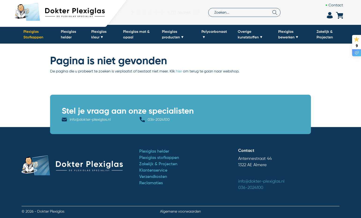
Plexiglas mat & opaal (136, 34)
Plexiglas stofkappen (159, 157)
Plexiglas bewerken (286, 34)
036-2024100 (159, 119)
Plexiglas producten (171, 34)
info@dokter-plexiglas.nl (90, 119)
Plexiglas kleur (98, 34)
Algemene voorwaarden (180, 211)
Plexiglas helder (68, 34)
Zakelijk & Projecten (325, 34)
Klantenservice (153, 170)
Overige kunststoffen (248, 34)
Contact (335, 5)
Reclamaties (151, 182)
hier (179, 71)
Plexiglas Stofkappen (33, 34)
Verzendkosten (153, 176)
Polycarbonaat (214, 31)
